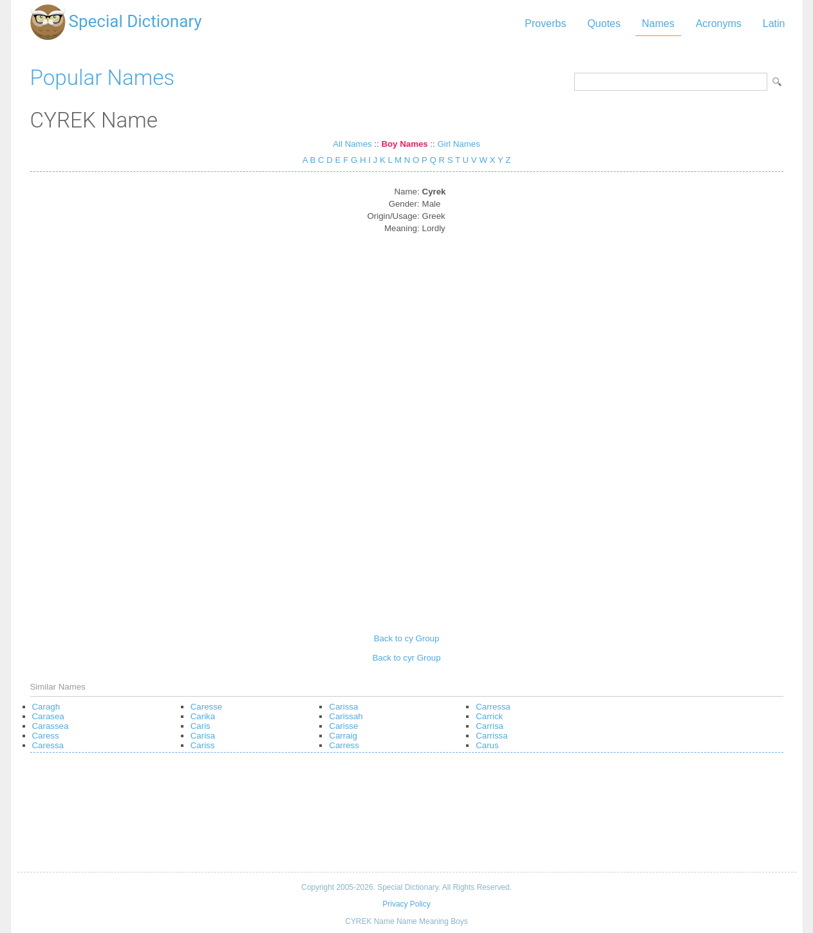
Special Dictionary (135, 21)
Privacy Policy (406, 904)
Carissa (343, 707)
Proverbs (545, 23)
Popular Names (102, 77)
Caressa (48, 745)
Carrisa (489, 726)
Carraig (343, 735)
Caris (200, 726)
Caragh (46, 707)
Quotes (604, 23)
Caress (45, 735)
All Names (352, 144)
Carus (487, 745)
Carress (344, 745)
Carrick (489, 716)
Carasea (48, 716)
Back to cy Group (407, 638)
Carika (203, 716)
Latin (774, 23)
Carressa (493, 707)
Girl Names (458, 144)
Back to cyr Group (406, 658)
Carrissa (491, 735)
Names (658, 23)
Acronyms (719, 23)
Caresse (206, 707)
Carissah (345, 716)
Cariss (203, 745)
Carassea (50, 726)
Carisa (203, 735)
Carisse (343, 726)
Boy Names (404, 144)
